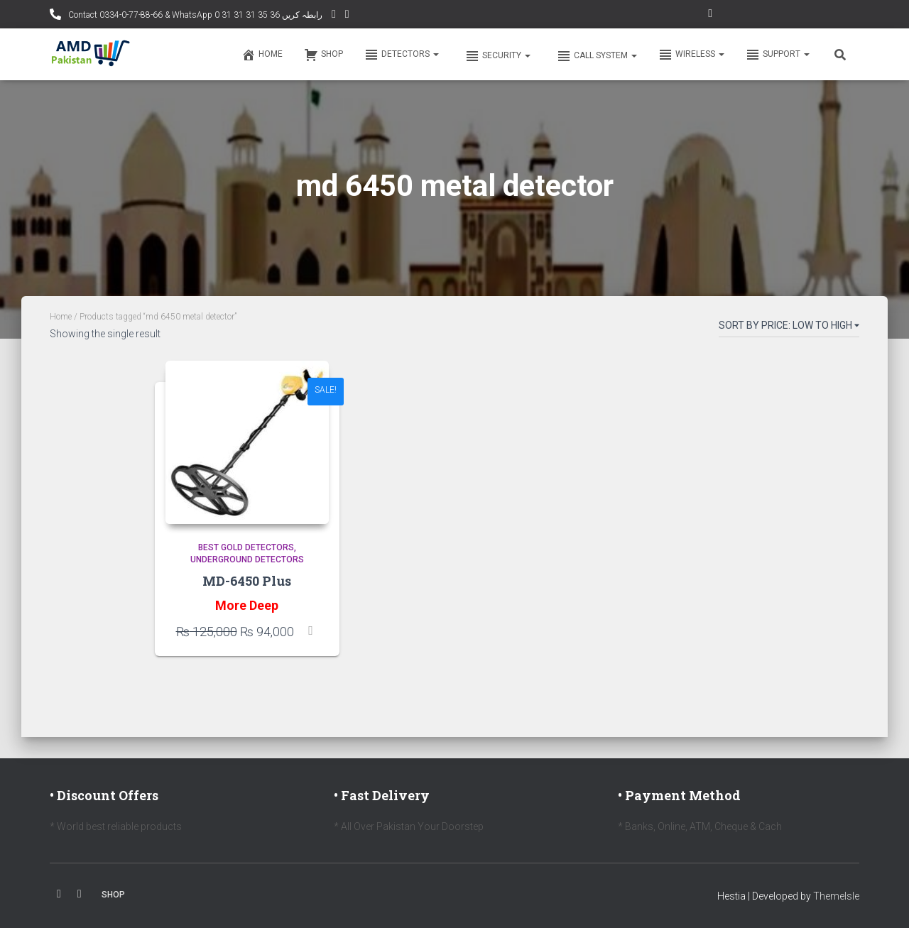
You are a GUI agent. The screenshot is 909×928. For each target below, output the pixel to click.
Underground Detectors (247, 559)
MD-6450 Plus (246, 580)
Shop (323, 55)
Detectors (401, 55)
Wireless (691, 55)
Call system (596, 56)
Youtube (79, 894)
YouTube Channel (334, 16)
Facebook (59, 894)
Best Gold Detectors (246, 547)
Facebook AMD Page (347, 16)
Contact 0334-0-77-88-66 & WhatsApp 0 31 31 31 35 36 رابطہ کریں (194, 15)
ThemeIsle (836, 896)
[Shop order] (789, 328)
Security (496, 56)
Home (262, 55)
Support (778, 55)
